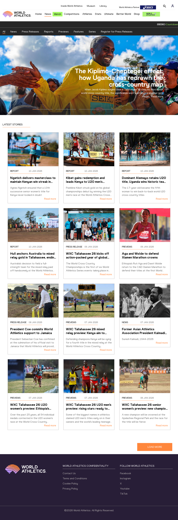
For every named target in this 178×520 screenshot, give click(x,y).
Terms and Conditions (75, 478)
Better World (123, 13)
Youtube (125, 488)
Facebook (125, 473)
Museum (91, 6)
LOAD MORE (155, 446)
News (48, 13)
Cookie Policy (70, 483)
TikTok (123, 493)
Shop (137, 13)
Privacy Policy (70, 488)
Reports (48, 31)
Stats (98, 13)
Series (92, 31)
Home (38, 13)
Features (79, 31)
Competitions (71, 13)
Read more (157, 96)
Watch (57, 14)
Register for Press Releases (116, 31)
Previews (63, 31)
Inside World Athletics (71, 6)
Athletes (87, 13)
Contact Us (69, 473)
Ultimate (108, 13)
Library (103, 6)
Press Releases (30, 31)
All (4, 31)
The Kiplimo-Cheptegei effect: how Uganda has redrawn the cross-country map (119, 77)
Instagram (125, 478)
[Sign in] (172, 6)
